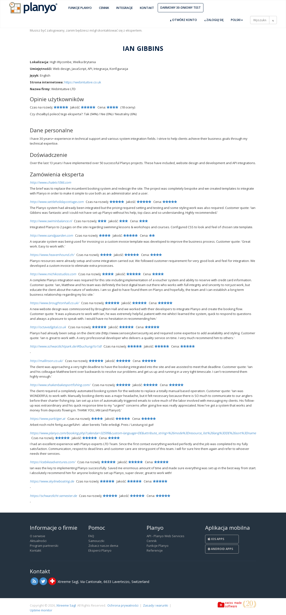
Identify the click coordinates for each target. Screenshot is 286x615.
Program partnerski (44, 545)
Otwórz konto (183, 20)
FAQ (91, 536)
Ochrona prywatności (122, 605)
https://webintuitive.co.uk (82, 82)
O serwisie (37, 536)
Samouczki (96, 541)
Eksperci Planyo (99, 550)
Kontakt (147, 8)
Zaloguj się (214, 20)
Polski (237, 20)
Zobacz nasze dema (103, 545)
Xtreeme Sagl (66, 605)
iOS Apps (216, 539)
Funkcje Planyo (80, 8)
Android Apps (220, 549)
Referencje (155, 550)
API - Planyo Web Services (165, 536)
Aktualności (38, 541)
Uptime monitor (41, 610)
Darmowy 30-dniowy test (180, 8)
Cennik (104, 8)
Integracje (124, 8)
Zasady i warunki (155, 605)
